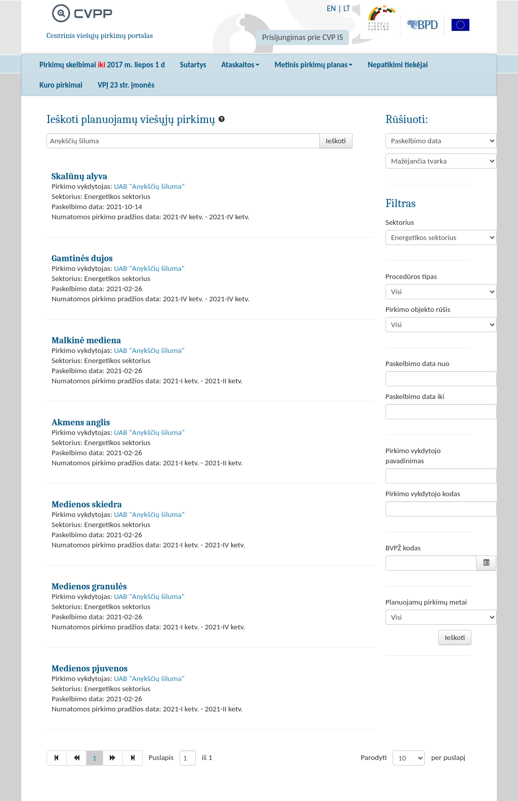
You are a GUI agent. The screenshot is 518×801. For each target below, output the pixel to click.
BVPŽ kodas (403, 547)
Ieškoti (336, 140)
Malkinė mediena (86, 340)
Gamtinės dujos (82, 258)
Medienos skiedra (87, 504)
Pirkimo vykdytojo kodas (422, 493)
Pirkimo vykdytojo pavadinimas (413, 455)
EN (331, 8)
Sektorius (399, 222)
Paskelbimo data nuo (417, 363)
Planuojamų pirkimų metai (426, 602)
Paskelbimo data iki (414, 396)
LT (346, 8)
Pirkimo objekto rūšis (417, 309)
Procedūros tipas (411, 276)
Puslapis (161, 757)
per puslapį (448, 757)
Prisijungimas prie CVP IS (302, 37)
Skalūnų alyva (79, 176)
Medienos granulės (89, 586)
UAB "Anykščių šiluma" (149, 186)
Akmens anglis (81, 422)
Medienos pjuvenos (89, 668)
